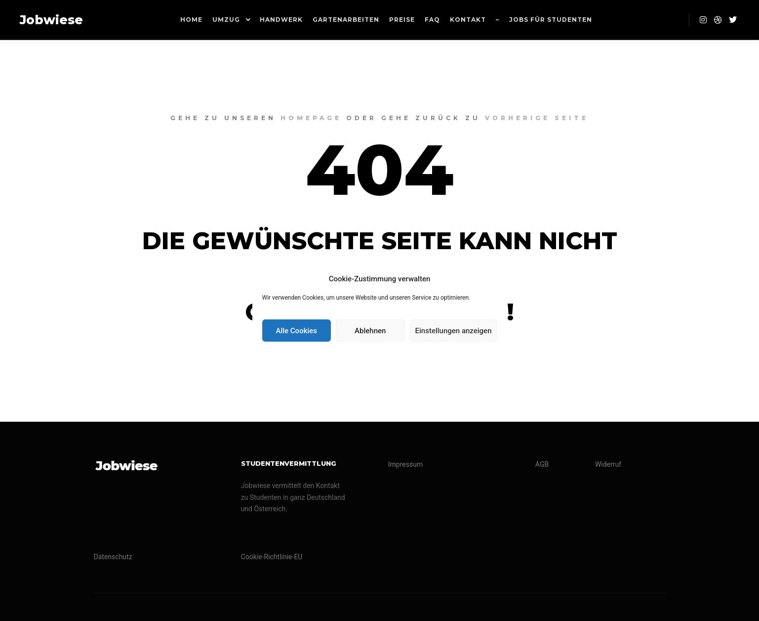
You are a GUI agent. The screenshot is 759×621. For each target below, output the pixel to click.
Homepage (311, 118)
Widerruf (608, 464)
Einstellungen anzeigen (453, 330)
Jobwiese (51, 19)
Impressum (405, 464)
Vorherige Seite (537, 118)
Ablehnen (370, 330)
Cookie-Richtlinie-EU (272, 557)
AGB (542, 464)
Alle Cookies (296, 330)
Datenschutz (113, 557)
